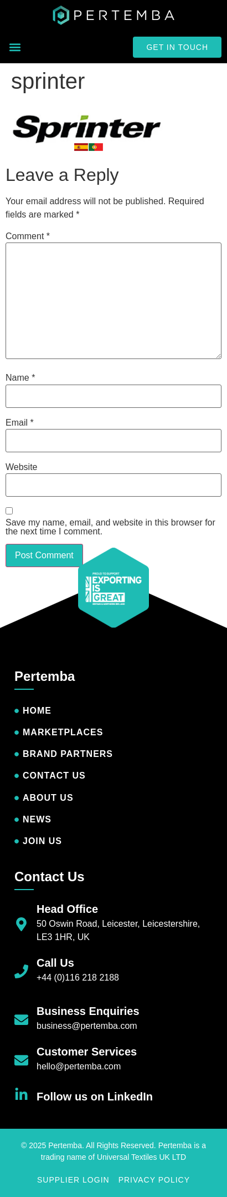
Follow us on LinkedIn (95, 1096)
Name (20, 377)
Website (22, 467)
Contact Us (49, 876)
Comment (28, 236)
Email (20, 422)
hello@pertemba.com (79, 1066)
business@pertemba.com (87, 1026)
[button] (15, 47)
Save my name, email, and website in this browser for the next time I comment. (110, 527)
